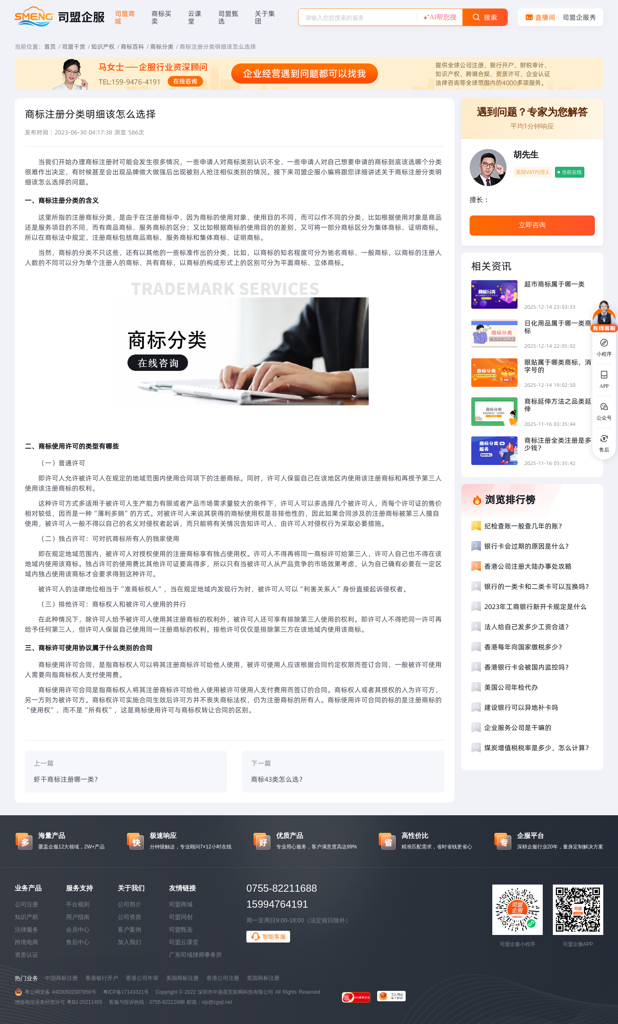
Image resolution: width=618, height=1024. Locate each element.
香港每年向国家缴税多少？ (524, 647)
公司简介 (129, 904)
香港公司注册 (222, 978)
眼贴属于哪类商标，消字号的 (558, 365)
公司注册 (26, 904)
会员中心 (78, 929)
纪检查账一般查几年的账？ (524, 526)
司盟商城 (181, 904)
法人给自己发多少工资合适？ (528, 626)
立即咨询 (532, 224)
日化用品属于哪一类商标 (558, 326)
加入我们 (129, 942)
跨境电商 (26, 942)
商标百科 (132, 46)
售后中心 (78, 942)
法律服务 (26, 929)
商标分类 (162, 46)
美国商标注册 (182, 978)
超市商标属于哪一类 (554, 284)
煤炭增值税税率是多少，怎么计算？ (538, 747)
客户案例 (129, 929)
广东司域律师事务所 (195, 954)
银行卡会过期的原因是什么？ (528, 546)
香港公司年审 (142, 978)
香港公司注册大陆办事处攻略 (528, 566)
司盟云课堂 (183, 942)
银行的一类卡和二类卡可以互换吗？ (538, 586)
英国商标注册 (263, 978)
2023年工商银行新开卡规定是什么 (535, 606)
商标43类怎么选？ (278, 779)
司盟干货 (73, 46)
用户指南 (78, 917)
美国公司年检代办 (511, 687)
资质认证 (26, 954)
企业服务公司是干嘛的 (518, 727)
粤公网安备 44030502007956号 (60, 992)
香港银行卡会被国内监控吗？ (528, 667)
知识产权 (103, 46)
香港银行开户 (101, 978)
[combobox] (357, 17)
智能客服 (268, 937)
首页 (50, 46)
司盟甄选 (181, 929)
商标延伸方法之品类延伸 (558, 404)
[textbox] (357, 17)
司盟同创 (181, 917)
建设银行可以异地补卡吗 (521, 707)
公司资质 (129, 917)
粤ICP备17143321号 (126, 992)
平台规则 (78, 904)
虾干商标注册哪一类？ (67, 779)
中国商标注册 (61, 978)
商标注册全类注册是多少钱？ (558, 444)
